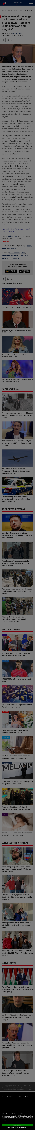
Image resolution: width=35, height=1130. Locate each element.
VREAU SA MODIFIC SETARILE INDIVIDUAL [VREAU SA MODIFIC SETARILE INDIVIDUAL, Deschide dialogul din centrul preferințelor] (17, 1127)
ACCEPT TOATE (17, 1125)
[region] (17, 1110)
